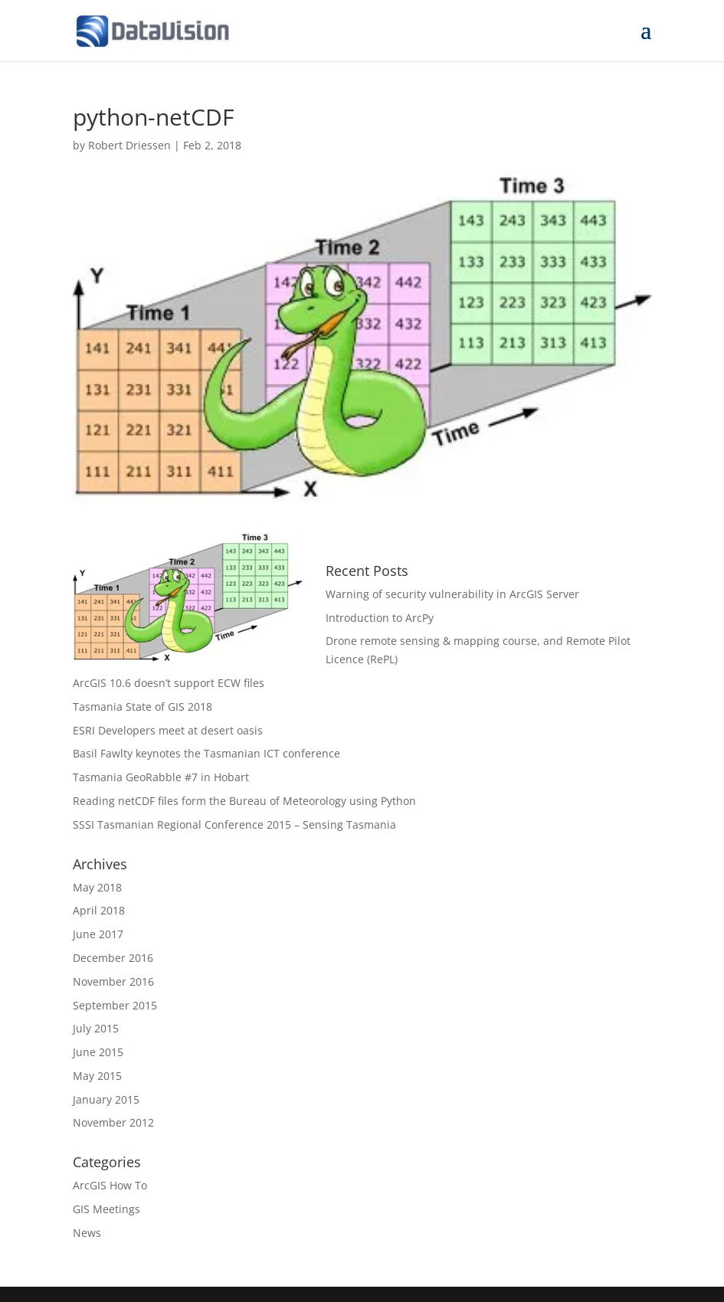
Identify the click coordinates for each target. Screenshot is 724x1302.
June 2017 (98, 934)
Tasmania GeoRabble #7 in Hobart (161, 777)
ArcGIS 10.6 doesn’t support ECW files (168, 683)
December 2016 (113, 957)
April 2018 (99, 910)
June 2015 (98, 1052)
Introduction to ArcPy (380, 617)
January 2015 (106, 1099)
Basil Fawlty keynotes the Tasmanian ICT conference (206, 753)
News (87, 1232)
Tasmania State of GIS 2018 (142, 706)
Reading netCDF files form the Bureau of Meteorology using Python (244, 800)
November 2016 (113, 981)
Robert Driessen (129, 145)
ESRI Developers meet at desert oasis (168, 730)
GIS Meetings (106, 1209)
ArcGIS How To (110, 1185)
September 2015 (115, 1005)
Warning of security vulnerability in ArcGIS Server (452, 594)
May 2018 (97, 887)
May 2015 (97, 1075)
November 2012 (113, 1122)
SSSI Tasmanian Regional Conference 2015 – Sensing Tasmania (234, 824)
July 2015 (96, 1028)
